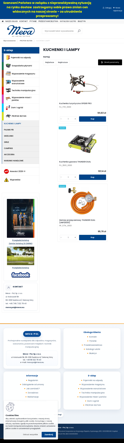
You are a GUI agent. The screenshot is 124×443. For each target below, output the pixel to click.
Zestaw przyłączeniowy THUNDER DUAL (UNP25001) (105, 107)
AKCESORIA (9, 154)
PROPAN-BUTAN (26, 41)
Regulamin (33, 380)
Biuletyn (93, 353)
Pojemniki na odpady (18, 57)
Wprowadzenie (9, 41)
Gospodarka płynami (19, 66)
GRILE (6, 142)
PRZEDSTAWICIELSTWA (48, 21)
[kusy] (49, 125)
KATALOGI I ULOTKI (68, 21)
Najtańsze (49, 62)
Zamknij (49, 434)
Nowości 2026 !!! (14, 171)
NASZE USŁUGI (11, 21)
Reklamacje (33, 396)
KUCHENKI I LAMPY (12, 123)
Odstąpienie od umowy (33, 384)
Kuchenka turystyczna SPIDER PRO (55, 106)
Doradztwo (33, 392)
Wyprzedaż (12, 179)
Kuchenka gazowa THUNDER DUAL (81, 106)
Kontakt (93, 336)
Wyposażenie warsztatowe (15, 82)
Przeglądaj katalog (20, 240)
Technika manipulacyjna (20, 90)
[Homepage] (3, 21)
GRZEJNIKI (8, 136)
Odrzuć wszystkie (30, 434)
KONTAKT (23, 21)
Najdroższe (63, 62)
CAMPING (8, 148)
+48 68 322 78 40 (33, 360)
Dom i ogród (14, 107)
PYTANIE (33, 21)
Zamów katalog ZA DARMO (20, 243)
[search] (79, 31)
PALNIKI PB (9, 129)
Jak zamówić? (33, 388)
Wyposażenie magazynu (20, 73)
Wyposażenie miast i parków (18, 99)
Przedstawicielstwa (93, 345)
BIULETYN (81, 21)
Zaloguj (108, 8)
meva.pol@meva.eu (15, 307)
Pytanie (93, 341)
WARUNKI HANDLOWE (13, 160)
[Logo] (18, 31)
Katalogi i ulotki (93, 349)
